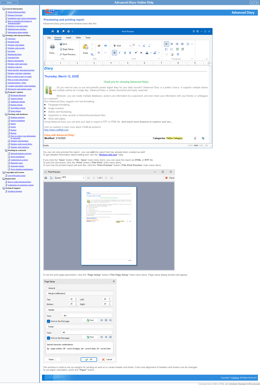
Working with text (108, 154)
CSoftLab (235, 378)
